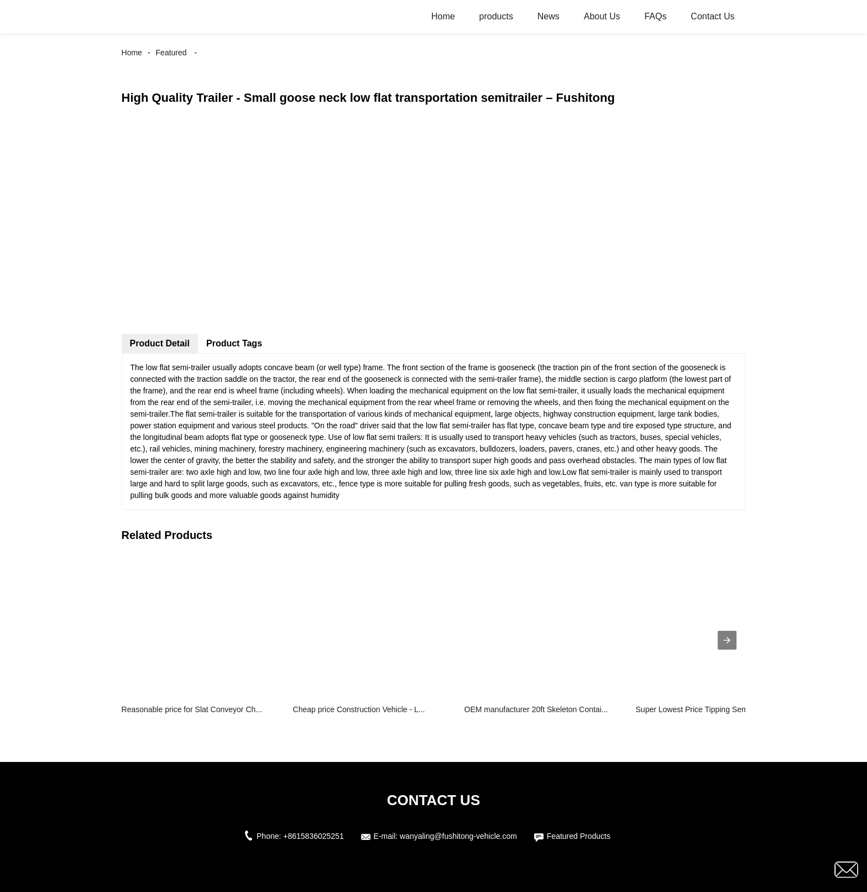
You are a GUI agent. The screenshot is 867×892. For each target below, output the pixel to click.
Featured (171, 52)
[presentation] (727, 640)
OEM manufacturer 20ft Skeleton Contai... (536, 709)
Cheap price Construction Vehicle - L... (359, 709)
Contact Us (712, 16)
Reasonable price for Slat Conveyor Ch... (192, 709)
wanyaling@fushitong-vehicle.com (458, 836)
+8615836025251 (313, 836)
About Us (602, 16)
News (548, 16)
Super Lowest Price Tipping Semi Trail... (704, 709)
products (496, 16)
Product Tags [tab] (234, 343)
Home (443, 16)
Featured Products (578, 836)
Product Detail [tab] (160, 343)
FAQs (655, 16)
